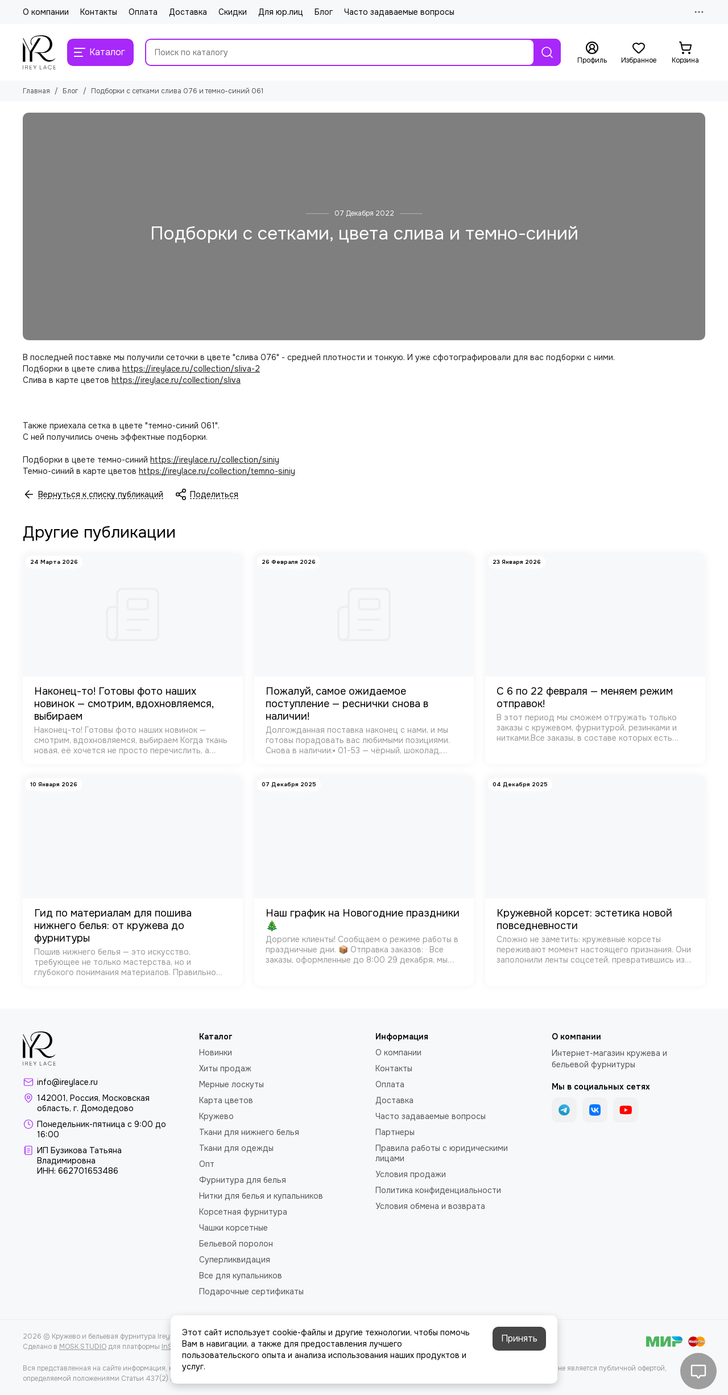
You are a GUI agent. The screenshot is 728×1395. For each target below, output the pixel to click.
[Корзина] (685, 53)
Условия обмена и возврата (430, 1206)
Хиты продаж (225, 1068)
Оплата (143, 12)
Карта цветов (226, 1100)
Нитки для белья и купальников (261, 1196)
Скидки (232, 12)
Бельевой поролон (236, 1244)
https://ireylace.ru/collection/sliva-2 (191, 369)
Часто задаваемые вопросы (399, 12)
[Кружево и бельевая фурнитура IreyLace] (39, 52)
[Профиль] (592, 53)
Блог (324, 12)
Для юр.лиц (280, 12)
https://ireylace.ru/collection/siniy (214, 460)
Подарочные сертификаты (251, 1291)
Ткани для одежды (236, 1148)
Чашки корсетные (233, 1228)
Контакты (98, 12)
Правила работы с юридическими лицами (441, 1153)
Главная (36, 91)
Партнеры (395, 1132)
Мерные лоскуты (231, 1084)
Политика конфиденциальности (438, 1190)
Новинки (215, 1052)
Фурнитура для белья (242, 1180)
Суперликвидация (234, 1259)
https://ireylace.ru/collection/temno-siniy (217, 471)
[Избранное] (639, 53)
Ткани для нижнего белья (249, 1132)
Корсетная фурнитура (243, 1212)
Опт (206, 1164)
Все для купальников (240, 1275)
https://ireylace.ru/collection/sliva (176, 380)
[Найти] (547, 52)
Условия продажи (410, 1174)
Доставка (188, 12)
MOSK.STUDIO (82, 1346)
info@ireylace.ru (67, 1082)
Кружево (216, 1116)
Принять (519, 1338)
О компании (46, 12)
